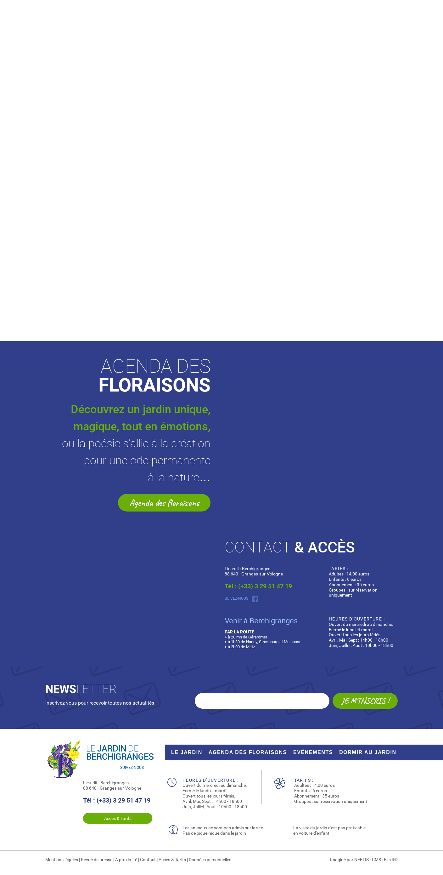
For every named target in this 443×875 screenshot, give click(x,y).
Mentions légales (61, 859)
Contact (148, 859)
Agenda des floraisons (164, 503)
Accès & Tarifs (118, 818)
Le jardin (186, 752)
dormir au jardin (367, 752)
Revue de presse (96, 859)
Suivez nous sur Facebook (255, 599)
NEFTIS (361, 859)
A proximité (126, 859)
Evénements (313, 752)
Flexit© (391, 859)
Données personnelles (210, 859)
